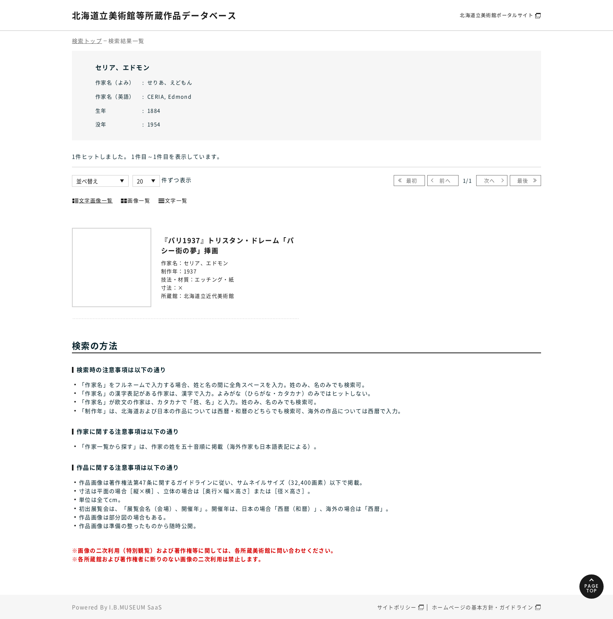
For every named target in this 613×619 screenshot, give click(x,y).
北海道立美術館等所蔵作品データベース (161, 15)
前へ (445, 180)
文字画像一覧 (92, 200)
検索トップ (87, 41)
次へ (489, 180)
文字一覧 (173, 200)
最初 (412, 180)
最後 (523, 180)
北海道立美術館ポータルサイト (493, 15)
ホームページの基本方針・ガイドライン (482, 607)
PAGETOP (589, 577)
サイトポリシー (397, 607)
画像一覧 (135, 200)
